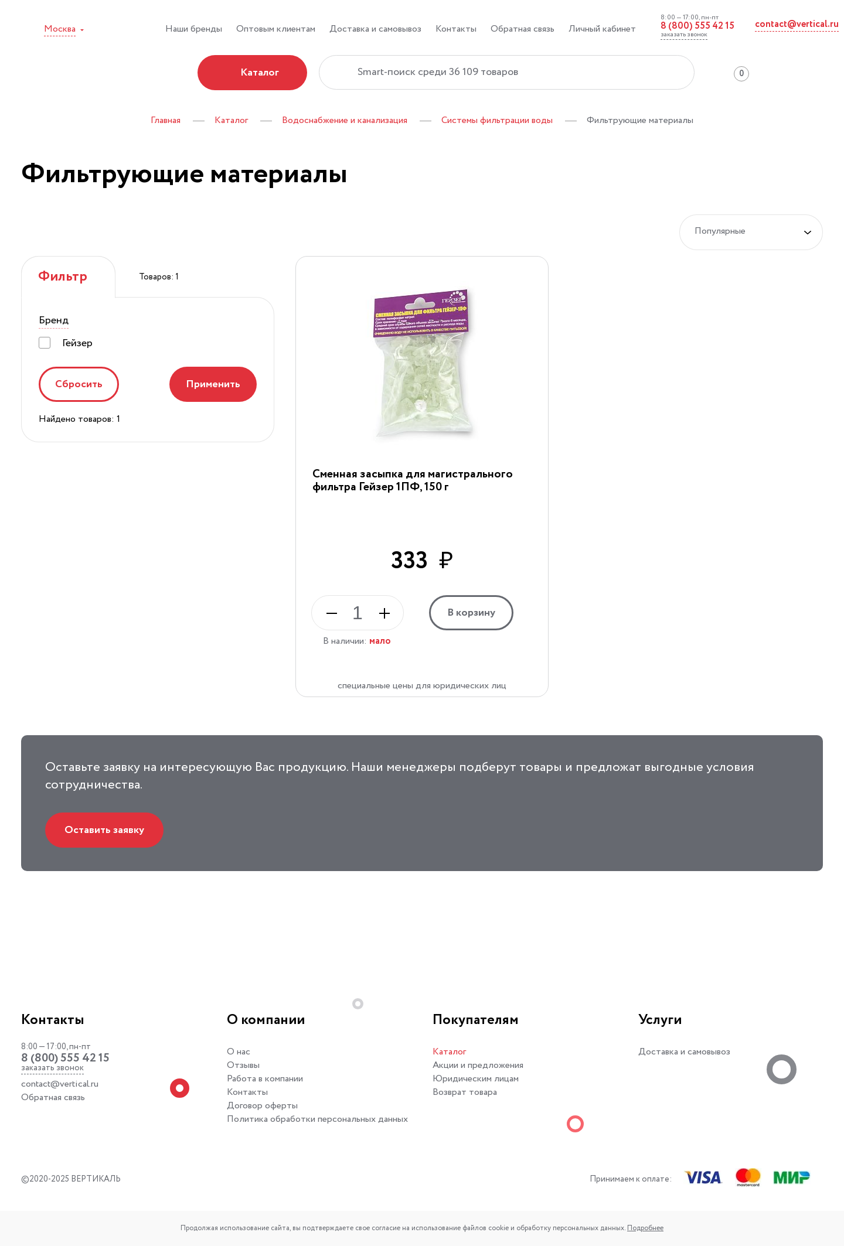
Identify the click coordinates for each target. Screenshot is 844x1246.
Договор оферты (262, 1105)
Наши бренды (193, 29)
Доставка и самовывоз (375, 29)
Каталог (449, 1052)
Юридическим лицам (476, 1078)
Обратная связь (522, 29)
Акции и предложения (478, 1065)
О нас (238, 1052)
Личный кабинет (602, 29)
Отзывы (243, 1065)
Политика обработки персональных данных (317, 1119)
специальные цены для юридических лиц (422, 685)
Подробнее (645, 1228)
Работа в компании (265, 1078)
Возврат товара (465, 1092)
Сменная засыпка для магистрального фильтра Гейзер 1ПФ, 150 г (412, 481)
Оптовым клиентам (275, 29)
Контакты (456, 29)
